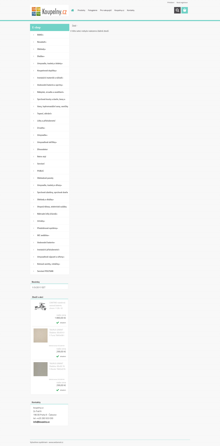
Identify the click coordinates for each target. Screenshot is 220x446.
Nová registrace (182, 2)
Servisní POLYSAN (45, 271)
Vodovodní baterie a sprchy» (50, 85)
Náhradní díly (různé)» (47, 213)
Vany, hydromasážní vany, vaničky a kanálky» (52, 107)
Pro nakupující (106, 10)
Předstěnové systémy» (47, 228)
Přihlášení (170, 2)
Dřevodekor (42, 149)
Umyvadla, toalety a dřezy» (49, 185)
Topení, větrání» (44, 113)
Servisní (40, 163)
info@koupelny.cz (41, 421)
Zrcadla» (41, 127)
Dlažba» (41, 56)
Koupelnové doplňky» (47, 70)
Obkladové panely (45, 178)
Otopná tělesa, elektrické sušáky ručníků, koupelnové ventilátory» (52, 207)
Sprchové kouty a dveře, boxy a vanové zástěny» (51, 100)
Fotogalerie (92, 10)
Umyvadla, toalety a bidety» (50, 63)
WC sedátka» (43, 235)
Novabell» (41, 42)
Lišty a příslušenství (46, 120)
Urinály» (41, 221)
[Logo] (49, 10)
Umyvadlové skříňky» (47, 142)
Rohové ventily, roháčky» (48, 264)
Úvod (74, 25)
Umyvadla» (42, 135)
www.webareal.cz (56, 442)
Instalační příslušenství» (48, 249)
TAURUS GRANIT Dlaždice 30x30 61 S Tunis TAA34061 (57, 332)
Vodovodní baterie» (46, 242)
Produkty (81, 10)
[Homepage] (72, 10)
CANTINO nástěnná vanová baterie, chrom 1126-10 (57, 305)
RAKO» (40, 34)
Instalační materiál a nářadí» (50, 77)
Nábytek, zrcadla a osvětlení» (50, 92)
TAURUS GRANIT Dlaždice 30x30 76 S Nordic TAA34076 (57, 366)
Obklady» (41, 49)
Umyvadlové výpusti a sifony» (50, 256)
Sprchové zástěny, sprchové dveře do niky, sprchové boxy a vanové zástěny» (52, 193)
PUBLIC (40, 170)
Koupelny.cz (119, 10)
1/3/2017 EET (38, 287)
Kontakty (130, 10)
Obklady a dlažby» (45, 199)
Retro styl (41, 156)
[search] (177, 10)
